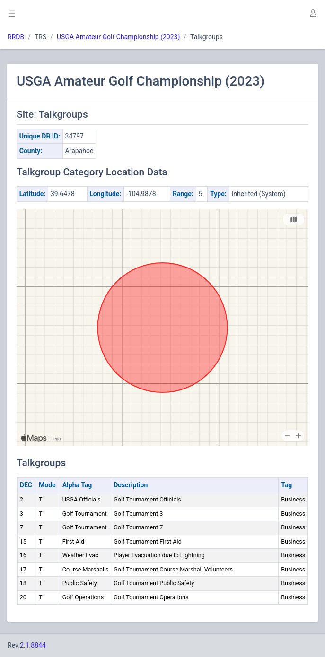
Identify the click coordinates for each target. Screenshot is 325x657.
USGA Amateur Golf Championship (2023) (118, 37)
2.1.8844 (33, 645)
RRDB (16, 37)
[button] (312, 13)
